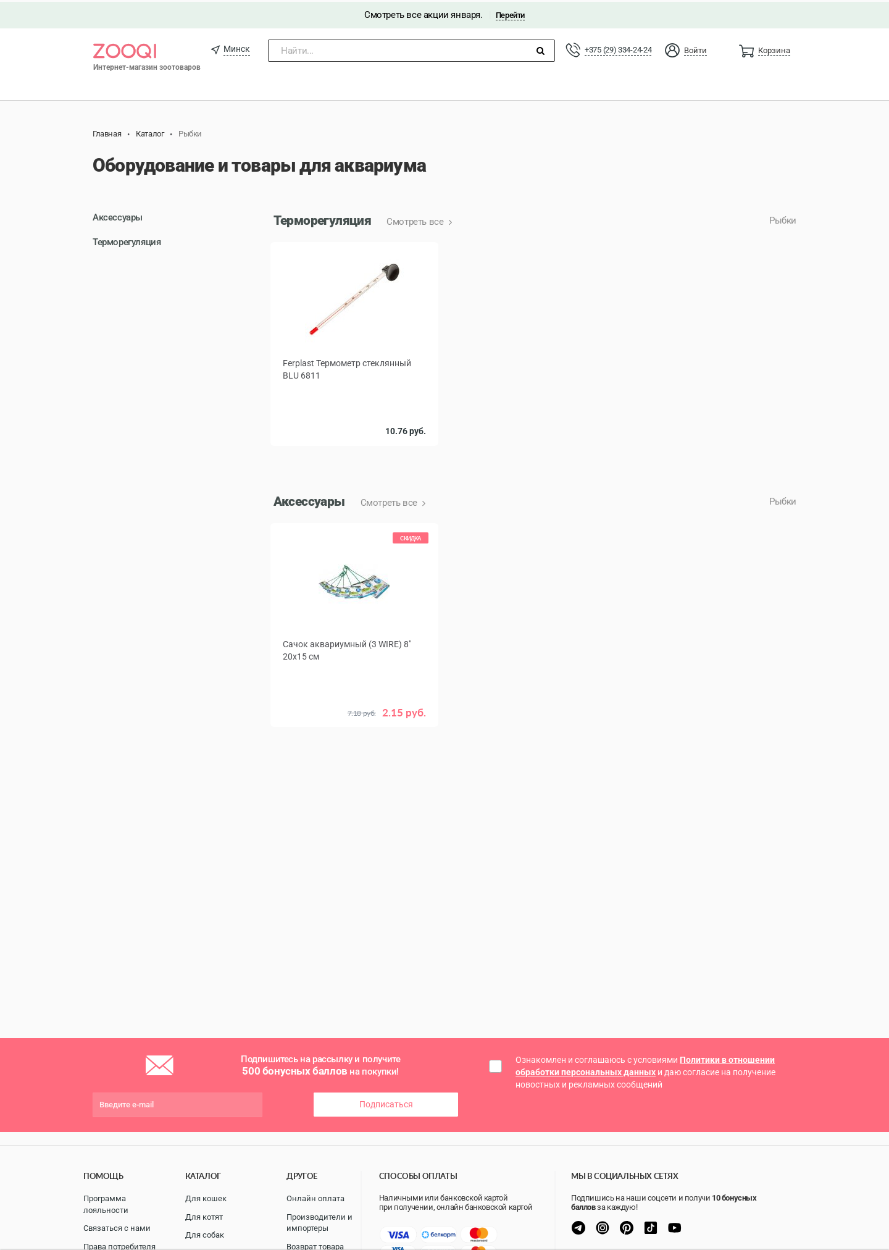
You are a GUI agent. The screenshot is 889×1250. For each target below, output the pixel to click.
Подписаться (386, 1103)
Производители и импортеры (319, 1222)
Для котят (204, 1217)
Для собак (204, 1235)
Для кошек (206, 1198)
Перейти (510, 13)
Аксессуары (118, 216)
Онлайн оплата (315, 1198)
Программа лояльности (105, 1204)
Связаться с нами (117, 1228)
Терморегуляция (127, 240)
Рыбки (782, 219)
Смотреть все (416, 220)
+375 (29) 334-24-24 (618, 47)
